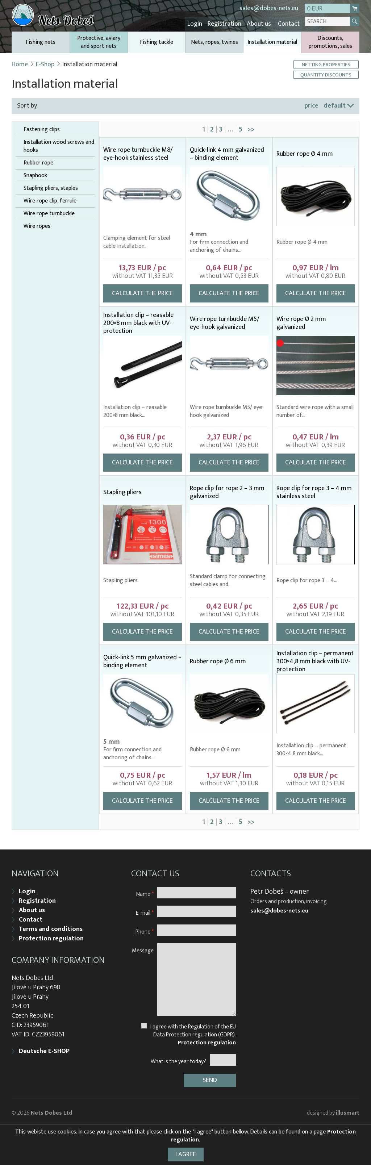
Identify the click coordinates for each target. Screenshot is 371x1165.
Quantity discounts (327, 74)
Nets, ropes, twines (214, 41)
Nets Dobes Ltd (51, 1109)
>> (251, 128)
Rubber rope (38, 162)
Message (143, 947)
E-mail (145, 910)
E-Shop (45, 63)
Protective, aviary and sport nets (98, 41)
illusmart (347, 1109)
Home (20, 63)
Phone (145, 929)
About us (261, 23)
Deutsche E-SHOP (44, 1048)
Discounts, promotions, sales (330, 41)
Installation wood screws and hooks (59, 145)
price (311, 104)
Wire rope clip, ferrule (50, 200)
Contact (289, 23)
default (335, 104)
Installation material (272, 44)
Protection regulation (51, 936)
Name (145, 891)
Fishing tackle (156, 41)
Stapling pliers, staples (51, 187)
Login (200, 23)
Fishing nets (40, 41)
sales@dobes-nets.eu (268, 8)
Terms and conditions (51, 926)
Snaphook (35, 174)
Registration (228, 23)
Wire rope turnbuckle (49, 212)
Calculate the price (142, 292)
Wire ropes (37, 225)
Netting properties (327, 63)
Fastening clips (42, 128)
